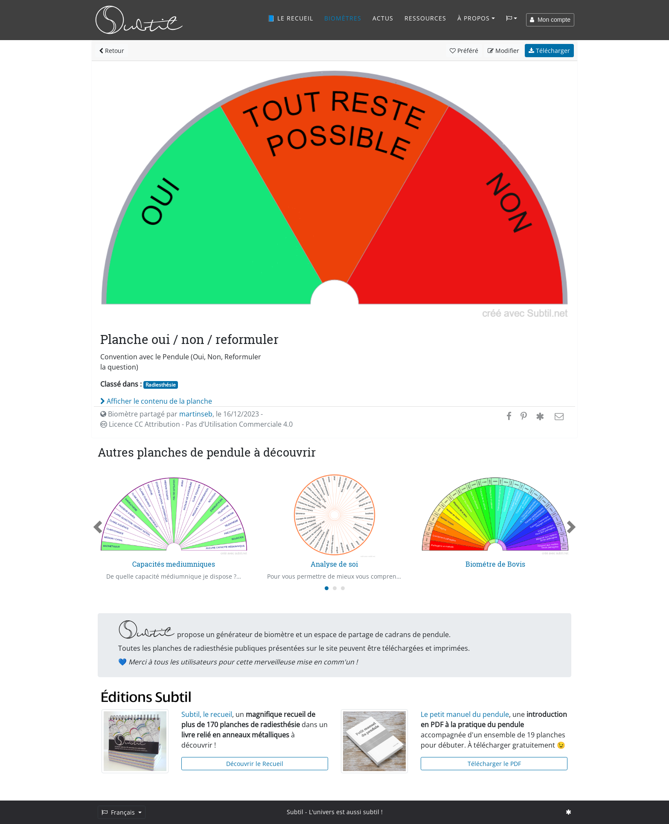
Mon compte (550, 19)
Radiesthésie (160, 384)
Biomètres (342, 18)
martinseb (195, 414)
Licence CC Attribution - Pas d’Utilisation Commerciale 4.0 (196, 424)
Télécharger (549, 51)
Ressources (425, 18)
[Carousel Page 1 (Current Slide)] (327, 588)
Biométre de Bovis (495, 563)
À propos (473, 18)
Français (119, 812)
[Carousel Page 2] (335, 588)
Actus (382, 18)
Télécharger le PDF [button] (494, 764)
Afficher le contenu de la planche (156, 401)
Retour (111, 51)
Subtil (295, 812)
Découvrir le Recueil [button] (254, 764)
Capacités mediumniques (173, 563)
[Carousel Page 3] (343, 588)
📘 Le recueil (290, 18)
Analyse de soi (334, 563)
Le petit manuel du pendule (465, 714)
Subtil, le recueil (206, 714)
